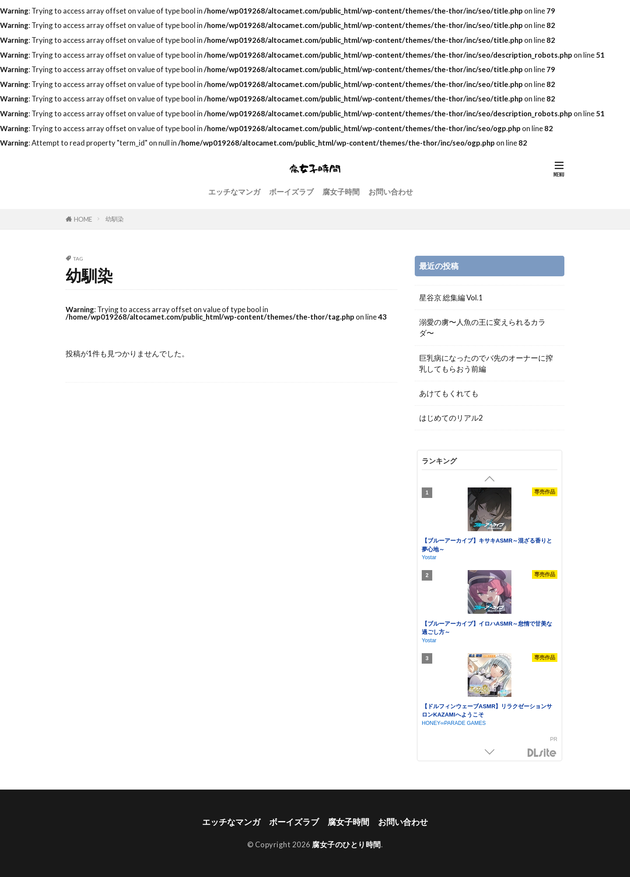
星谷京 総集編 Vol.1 (451, 297)
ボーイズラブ (291, 191)
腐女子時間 (341, 191)
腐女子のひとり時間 (346, 844)
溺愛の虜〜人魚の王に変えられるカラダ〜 (482, 327)
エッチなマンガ (234, 191)
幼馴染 (114, 219)
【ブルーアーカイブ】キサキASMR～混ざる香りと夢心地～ (487, 545)
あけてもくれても (449, 393)
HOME (83, 219)
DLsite (542, 753)
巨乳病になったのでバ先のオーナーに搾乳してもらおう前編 (486, 363)
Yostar (429, 557)
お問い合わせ (390, 191)
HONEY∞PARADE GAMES (454, 723)
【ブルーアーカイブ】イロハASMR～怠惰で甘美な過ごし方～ (487, 628)
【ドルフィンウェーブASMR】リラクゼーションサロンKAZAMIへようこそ (487, 710)
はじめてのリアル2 (451, 417)
